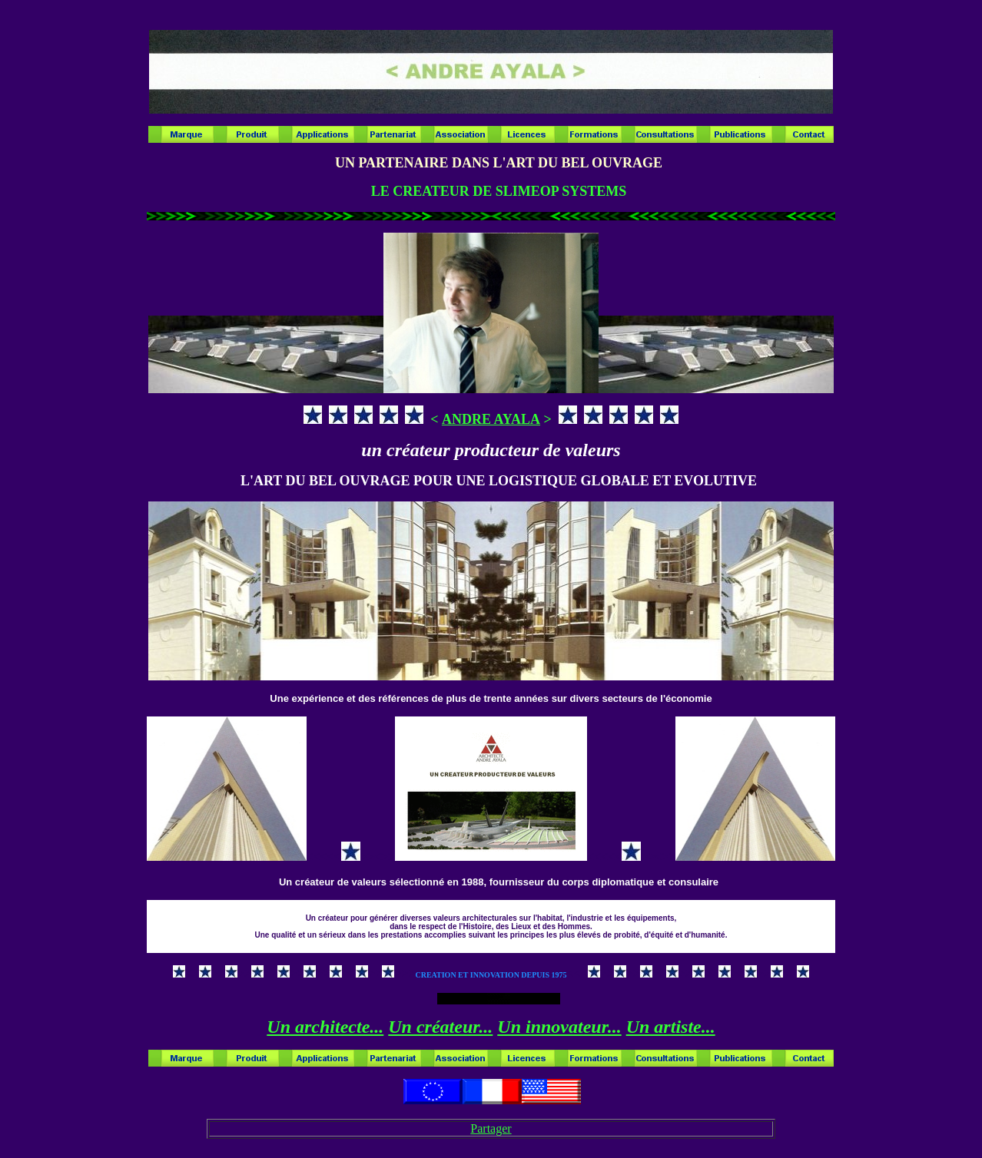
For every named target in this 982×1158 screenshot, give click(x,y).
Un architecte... (325, 1027)
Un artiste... (670, 1027)
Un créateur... (440, 1027)
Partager (490, 1128)
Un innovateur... (559, 1027)
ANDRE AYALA (491, 419)
